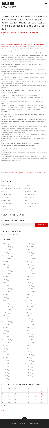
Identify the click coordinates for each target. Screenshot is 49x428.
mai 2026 (4, 244)
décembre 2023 (6, 271)
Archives (27, 188)
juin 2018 (27, 358)
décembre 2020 (6, 322)
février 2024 (5, 268)
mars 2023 (28, 283)
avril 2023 (4, 283)
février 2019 (5, 355)
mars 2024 (28, 265)
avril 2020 (4, 334)
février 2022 (28, 301)
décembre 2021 (29, 304)
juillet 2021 (4, 313)
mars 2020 (28, 334)
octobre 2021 (29, 307)
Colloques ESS (23, 32)
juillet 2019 (28, 346)
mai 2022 (27, 298)
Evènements (5, 194)
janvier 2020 (28, 337)
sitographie (28, 206)
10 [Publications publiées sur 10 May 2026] (42, 394)
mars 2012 (28, 370)
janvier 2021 (28, 319)
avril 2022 (4, 301)
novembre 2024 (29, 256)
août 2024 (4, 262)
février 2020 (5, 337)
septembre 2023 (30, 274)
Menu (45, 3)
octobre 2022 (5, 292)
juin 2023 (4, 280)
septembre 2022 (30, 292)
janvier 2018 (28, 361)
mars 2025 (4, 253)
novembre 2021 (6, 307)
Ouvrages (4, 200)
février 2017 (5, 364)
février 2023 (5, 286)
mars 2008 (28, 376)
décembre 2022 (6, 289)
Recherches (34, 32)
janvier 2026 (28, 244)
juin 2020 (4, 331)
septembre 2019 (30, 343)
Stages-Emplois (6, 209)
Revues (3, 206)
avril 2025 (27, 250)
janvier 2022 (5, 304)
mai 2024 (4, 265)
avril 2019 (4, 352)
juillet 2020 (28, 328)
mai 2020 (27, 331)
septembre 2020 (30, 325)
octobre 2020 (5, 325)
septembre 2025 (6, 250)
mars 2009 (4, 376)
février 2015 (5, 367)
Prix (26, 200)
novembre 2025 (6, 247)
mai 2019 (27, 349)
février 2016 (28, 364)
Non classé (28, 197)
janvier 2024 (28, 268)
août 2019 (4, 346)
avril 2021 (27, 316)
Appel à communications (9, 188)
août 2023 (4, 277)
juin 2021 (27, 313)
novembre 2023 (29, 271)
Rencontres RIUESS (30, 203)
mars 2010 (28, 373)
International (5, 197)
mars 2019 (28, 352)
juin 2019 (4, 349)
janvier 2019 (28, 355)
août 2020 (4, 328)
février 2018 (5, 361)
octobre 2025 (29, 247)
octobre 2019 (5, 343)
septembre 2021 (6, 310)
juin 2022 (4, 298)
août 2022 (4, 295)
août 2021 (28, 310)
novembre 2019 (29, 340)
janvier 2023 (28, 286)
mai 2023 (27, 280)
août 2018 (4, 358)
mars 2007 (4, 379)
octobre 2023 (5, 274)
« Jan (2, 410)
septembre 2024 (30, 259)
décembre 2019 (6, 340)
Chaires (3, 191)
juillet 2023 (28, 277)
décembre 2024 (6, 256)
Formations (28, 194)
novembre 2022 (29, 289)
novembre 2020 (29, 322)
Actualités (5, 32)
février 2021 (5, 319)
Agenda (13, 32)
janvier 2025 (28, 253)
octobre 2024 (5, 259)
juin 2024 (27, 262)
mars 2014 (28, 367)
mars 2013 (4, 370)
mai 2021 (4, 316)
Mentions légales (33, 423)
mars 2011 (4, 373)
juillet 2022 (28, 295)
